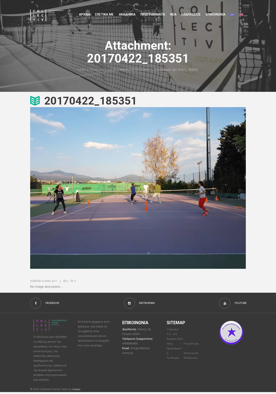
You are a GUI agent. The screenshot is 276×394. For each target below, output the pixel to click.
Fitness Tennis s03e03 (137, 69)
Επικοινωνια (215, 14)
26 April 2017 (50, 281)
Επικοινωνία (192, 355)
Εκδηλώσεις (191, 14)
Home (77, 69)
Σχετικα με (104, 14)
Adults (111, 69)
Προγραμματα (152, 14)
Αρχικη (84, 14)
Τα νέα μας (94, 69)
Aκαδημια (127, 14)
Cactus (76, 391)
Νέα (173, 14)
